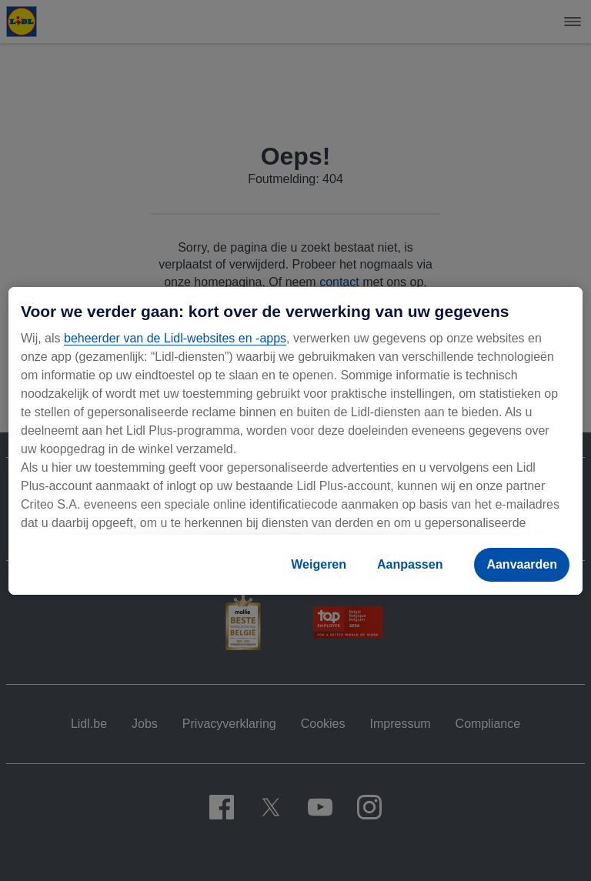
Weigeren (318, 564)
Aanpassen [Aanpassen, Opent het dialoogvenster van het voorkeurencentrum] (409, 564)
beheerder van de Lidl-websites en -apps (175, 338)
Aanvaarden (521, 564)
